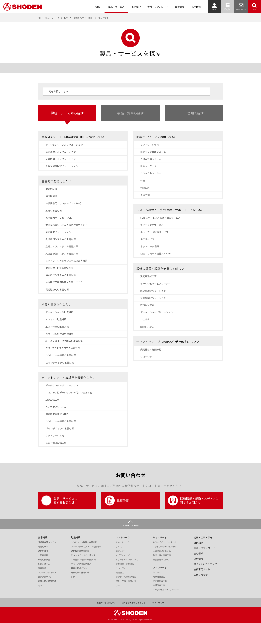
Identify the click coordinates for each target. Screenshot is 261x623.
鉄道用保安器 (147, 305)
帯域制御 (145, 194)
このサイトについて (106, 603)
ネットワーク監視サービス (154, 232)
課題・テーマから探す (67, 113)
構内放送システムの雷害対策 (60, 275)
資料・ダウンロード (157, 6)
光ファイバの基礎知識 (126, 577)
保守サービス (147, 239)
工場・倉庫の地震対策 (57, 326)
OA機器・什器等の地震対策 (83, 560)
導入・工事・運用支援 (126, 581)
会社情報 (179, 6)
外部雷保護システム (47, 542)
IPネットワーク (148, 166)
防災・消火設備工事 (55, 442)
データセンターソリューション (61, 385)
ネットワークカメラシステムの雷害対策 (66, 260)
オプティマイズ (123, 555)
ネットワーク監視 (54, 435)
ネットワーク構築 (149, 246)
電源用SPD (51, 188)
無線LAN (144, 187)
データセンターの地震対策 (59, 312)
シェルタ (145, 319)
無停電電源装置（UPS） (58, 414)
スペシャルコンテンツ (205, 564)
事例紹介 (136, 6)
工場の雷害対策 (53, 210)
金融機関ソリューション (153, 298)
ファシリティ (160, 567)
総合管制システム (161, 560)
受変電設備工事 (148, 276)
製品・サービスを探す (74, 18)
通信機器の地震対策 (80, 551)
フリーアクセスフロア (81, 564)
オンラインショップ (47, 572)
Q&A (40, 585)
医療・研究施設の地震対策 (59, 333)
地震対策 (75, 537)
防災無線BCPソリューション (60, 151)
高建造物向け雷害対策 (57, 289)
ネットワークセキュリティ (165, 547)
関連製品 (42, 568)
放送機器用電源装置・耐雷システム (64, 282)
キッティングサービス (151, 224)
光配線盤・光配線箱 (150, 349)
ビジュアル (121, 551)
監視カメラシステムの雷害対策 (61, 246)
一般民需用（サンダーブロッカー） (64, 203)
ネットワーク (123, 537)
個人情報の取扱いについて (133, 603)
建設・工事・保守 (203, 537)
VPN (142, 180)
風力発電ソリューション (58, 232)
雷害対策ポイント (46, 577)
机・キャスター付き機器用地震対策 (64, 341)
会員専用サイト (202, 569)
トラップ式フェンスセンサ (165, 542)
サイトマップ (158, 603)
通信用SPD (51, 196)
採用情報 (196, 6)
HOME (97, 6)
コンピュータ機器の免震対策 (60, 355)
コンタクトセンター (150, 173)
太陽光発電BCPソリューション (61, 166)
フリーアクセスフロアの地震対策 (62, 348)
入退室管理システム (55, 406)
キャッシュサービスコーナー (155, 283)
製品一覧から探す (130, 113)
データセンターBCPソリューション (64, 144)
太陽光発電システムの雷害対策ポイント (66, 224)
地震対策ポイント (79, 568)
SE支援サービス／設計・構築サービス (160, 217)
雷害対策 (42, 537)
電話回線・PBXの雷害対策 (59, 268)
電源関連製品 (159, 577)
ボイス (119, 547)
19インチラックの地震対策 (59, 362)
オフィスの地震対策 (55, 319)
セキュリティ (160, 537)
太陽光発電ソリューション (59, 217)
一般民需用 (43, 555)
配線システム (147, 326)
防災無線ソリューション (153, 290)
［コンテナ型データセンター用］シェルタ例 (68, 392)
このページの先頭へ (130, 525)
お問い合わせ (201, 574)
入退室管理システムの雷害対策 (61, 253)
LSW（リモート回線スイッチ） (156, 253)
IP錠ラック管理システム (153, 151)
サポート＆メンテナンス (127, 560)
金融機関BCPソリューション (60, 159)
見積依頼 (117, 500)
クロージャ (146, 356)
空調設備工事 (52, 399)
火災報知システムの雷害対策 (60, 239)
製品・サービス (116, 6)
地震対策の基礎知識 (80, 572)
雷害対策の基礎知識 (47, 581)
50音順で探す (194, 113)
